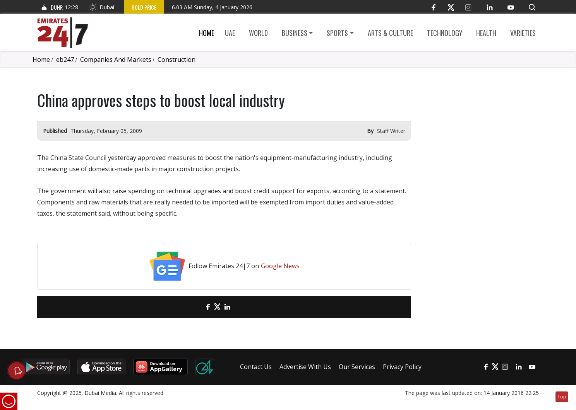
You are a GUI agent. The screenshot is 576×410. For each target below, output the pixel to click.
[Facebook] (433, 7)
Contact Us (256, 366)
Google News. (281, 266)
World (258, 33)
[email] (194, 307)
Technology (444, 33)
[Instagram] (468, 7)
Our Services (357, 366)
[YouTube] (511, 7)
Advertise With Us (305, 366)
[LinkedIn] (489, 7)
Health (486, 33)
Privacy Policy (402, 366)
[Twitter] (451, 7)
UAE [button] (230, 33)
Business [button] (294, 33)
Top (561, 396)
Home (206, 33)
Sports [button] (337, 33)
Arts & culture (390, 33)
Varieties (523, 33)
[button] (532, 7)
